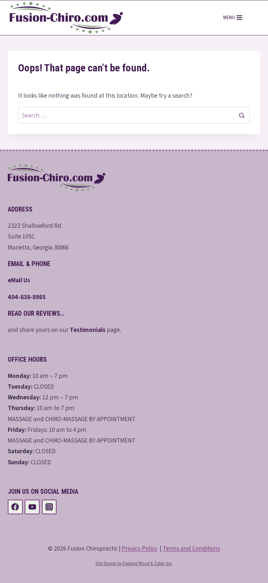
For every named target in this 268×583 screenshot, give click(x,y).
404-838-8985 (27, 297)
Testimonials (88, 330)
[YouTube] (32, 507)
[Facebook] (15, 507)
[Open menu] (232, 17)
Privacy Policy (139, 548)
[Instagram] (49, 507)
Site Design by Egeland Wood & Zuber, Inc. (134, 563)
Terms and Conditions (191, 548)
